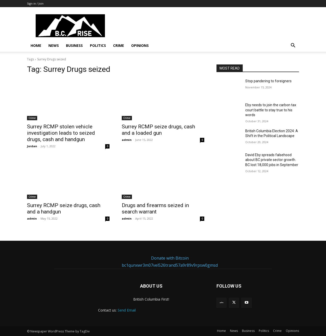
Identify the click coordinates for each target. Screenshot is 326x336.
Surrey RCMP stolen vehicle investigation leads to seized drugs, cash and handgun (61, 133)
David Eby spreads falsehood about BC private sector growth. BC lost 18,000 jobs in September (271, 160)
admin (127, 140)
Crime (118, 45)
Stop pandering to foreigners (268, 81)
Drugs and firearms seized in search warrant (155, 208)
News (53, 45)
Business (74, 45)
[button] (293, 46)
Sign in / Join (35, 3)
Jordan (32, 146)
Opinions (140, 45)
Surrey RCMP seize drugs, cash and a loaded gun (158, 130)
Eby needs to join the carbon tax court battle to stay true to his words (270, 110)
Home (36, 45)
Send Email (127, 310)
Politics (98, 45)
